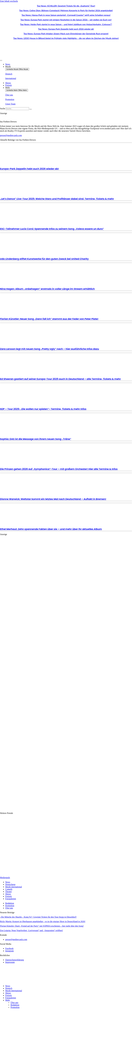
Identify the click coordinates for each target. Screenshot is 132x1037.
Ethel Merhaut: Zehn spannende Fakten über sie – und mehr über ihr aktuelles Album (51, 529)
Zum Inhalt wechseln (9, 1)
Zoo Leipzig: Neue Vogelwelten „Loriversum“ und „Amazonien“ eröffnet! (31, 930)
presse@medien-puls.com (11, 135)
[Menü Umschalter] (1, 60)
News (7, 986)
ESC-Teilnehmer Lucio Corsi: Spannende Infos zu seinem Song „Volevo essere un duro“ (52, 228)
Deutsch (8, 988)
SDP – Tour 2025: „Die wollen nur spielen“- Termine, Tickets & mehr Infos (43, 409)
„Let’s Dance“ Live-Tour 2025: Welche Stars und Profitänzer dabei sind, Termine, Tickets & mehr (57, 198)
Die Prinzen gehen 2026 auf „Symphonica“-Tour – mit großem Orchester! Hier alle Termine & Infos (59, 469)
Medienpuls (5, 877)
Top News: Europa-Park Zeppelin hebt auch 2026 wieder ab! (66, 29)
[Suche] (31, 109)
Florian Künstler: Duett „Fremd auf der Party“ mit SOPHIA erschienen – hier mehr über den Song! (42, 926)
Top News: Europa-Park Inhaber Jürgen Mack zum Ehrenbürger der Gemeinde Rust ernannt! (66, 33)
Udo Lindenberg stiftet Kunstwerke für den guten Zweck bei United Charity (44, 258)
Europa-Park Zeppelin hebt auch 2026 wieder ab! (29, 168)
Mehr (7, 1000)
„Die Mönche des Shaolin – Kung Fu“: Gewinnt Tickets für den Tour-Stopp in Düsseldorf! (38, 917)
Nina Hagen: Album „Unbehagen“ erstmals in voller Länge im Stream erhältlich (47, 288)
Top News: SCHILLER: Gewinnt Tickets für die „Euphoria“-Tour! (66, 5)
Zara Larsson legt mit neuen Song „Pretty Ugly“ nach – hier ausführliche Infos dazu (49, 349)
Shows (8, 993)
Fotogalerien (10, 998)
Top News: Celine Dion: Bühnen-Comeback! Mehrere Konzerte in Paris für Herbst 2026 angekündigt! (66, 10)
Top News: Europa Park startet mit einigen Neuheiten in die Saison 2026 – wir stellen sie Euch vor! (66, 19)
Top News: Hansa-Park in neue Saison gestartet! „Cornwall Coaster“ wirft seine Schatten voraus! (66, 15)
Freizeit (8, 995)
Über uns (14, 1002)
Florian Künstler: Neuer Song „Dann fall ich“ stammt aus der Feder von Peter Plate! (49, 318)
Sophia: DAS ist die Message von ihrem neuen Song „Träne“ (35, 439)
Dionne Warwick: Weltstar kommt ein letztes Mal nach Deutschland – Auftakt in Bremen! (53, 499)
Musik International (13, 991)
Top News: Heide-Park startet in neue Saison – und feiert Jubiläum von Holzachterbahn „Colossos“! (66, 24)
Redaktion (15, 1005)
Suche (2, 108)
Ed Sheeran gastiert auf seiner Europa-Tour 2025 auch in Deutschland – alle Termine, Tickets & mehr (60, 379)
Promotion (15, 1007)
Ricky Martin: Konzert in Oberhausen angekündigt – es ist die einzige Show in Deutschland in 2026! (42, 921)
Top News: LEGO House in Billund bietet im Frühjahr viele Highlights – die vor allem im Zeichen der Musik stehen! (66, 38)
